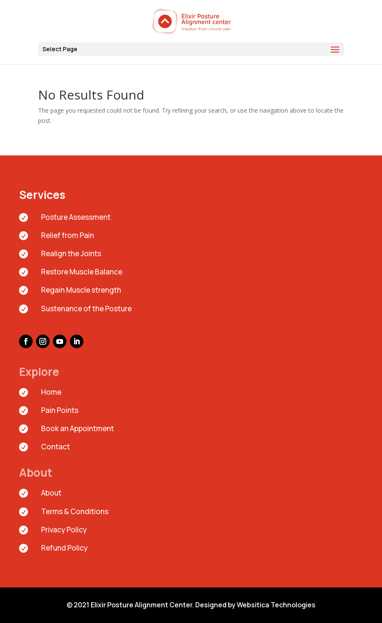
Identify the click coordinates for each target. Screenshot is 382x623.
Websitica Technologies (276, 604)
